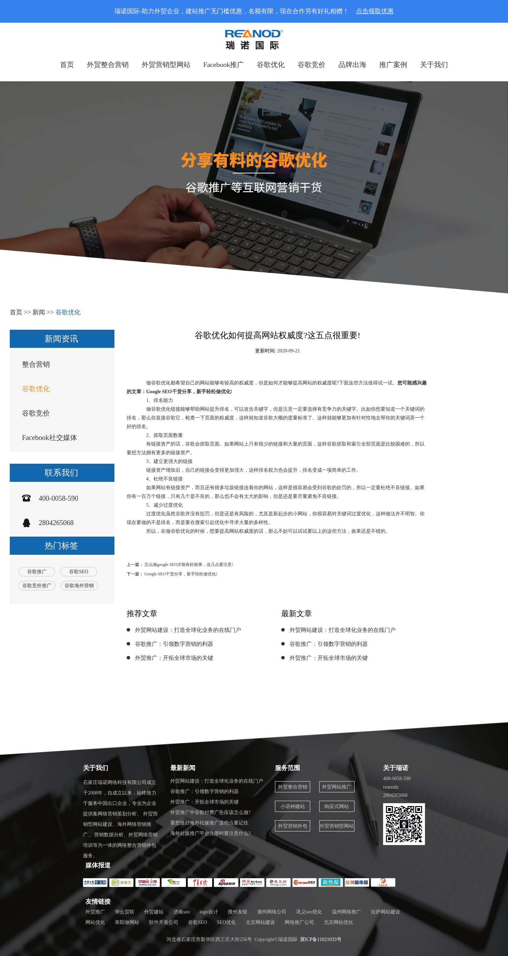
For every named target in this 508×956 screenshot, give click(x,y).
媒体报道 (98, 865)
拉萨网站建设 (385, 911)
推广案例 (394, 64)
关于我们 (434, 64)
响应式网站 (337, 806)
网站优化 (95, 922)
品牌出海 (353, 64)
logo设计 (209, 911)
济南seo (181, 911)
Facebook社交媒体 (49, 437)
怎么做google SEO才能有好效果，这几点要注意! (188, 564)
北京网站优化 (338, 922)
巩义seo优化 (309, 911)
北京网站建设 (260, 922)
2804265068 (56, 522)
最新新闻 (182, 767)
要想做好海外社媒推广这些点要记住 (209, 823)
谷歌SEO (78, 571)
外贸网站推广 (337, 787)
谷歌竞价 (312, 64)
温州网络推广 (346, 911)
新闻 (38, 312)
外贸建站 (154, 911)
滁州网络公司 (271, 911)
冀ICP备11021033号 (321, 939)
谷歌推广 (37, 571)
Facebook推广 (223, 64)
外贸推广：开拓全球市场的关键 (174, 658)
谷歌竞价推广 (37, 585)
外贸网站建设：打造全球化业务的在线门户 (188, 630)
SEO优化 (226, 922)
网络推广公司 (299, 922)
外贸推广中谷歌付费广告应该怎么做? (210, 812)
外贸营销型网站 (165, 64)
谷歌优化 (271, 64)
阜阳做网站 (127, 922)
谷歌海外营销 (79, 585)
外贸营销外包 (292, 826)
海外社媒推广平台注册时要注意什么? (210, 833)
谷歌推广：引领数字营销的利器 (174, 644)
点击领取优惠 (375, 11)
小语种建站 (293, 806)
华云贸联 (124, 911)
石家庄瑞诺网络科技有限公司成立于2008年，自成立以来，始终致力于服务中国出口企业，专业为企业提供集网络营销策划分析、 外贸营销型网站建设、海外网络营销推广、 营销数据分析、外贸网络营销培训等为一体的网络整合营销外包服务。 (120, 819)
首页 (67, 64)
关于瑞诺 (395, 767)
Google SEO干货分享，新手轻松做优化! (180, 574)
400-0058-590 (58, 498)
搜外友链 (237, 911)
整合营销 (36, 364)
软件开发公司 (163, 922)
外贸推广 (95, 911)
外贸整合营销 (107, 64)
